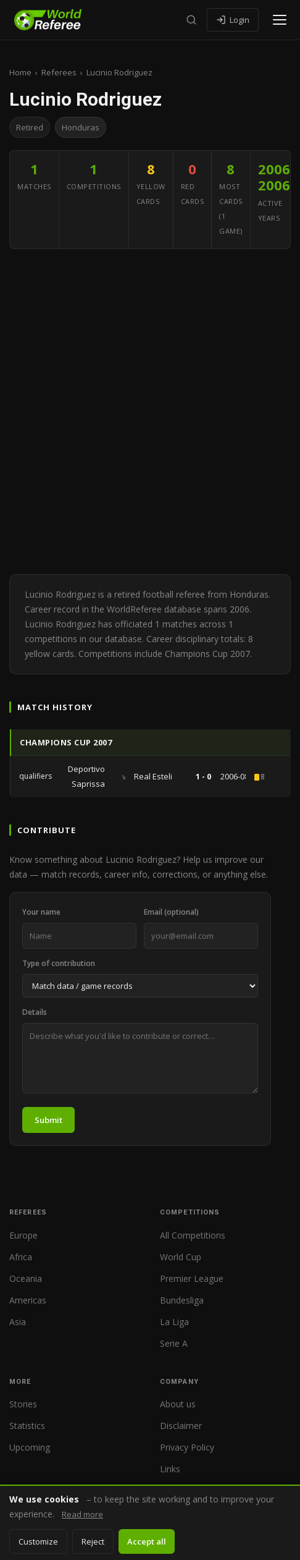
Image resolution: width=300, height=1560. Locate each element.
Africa (20, 1257)
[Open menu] (280, 20)
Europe (23, 1235)
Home (20, 72)
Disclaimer (181, 1425)
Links (170, 1469)
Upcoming (29, 1447)
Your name (41, 912)
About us (178, 1404)
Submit (48, 1119)
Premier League (191, 1278)
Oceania (25, 1278)
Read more (82, 1514)
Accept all (146, 1541)
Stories (23, 1404)
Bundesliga (182, 1300)
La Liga (174, 1322)
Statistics (27, 1425)
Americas (27, 1300)
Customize (38, 1541)
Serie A (174, 1343)
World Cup (180, 1257)
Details (34, 1012)
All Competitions (192, 1235)
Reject (92, 1541)
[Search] (191, 20)
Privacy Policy (187, 1447)
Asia (17, 1322)
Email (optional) (171, 912)
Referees (59, 72)
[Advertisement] (150, 411)
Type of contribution (58, 963)
